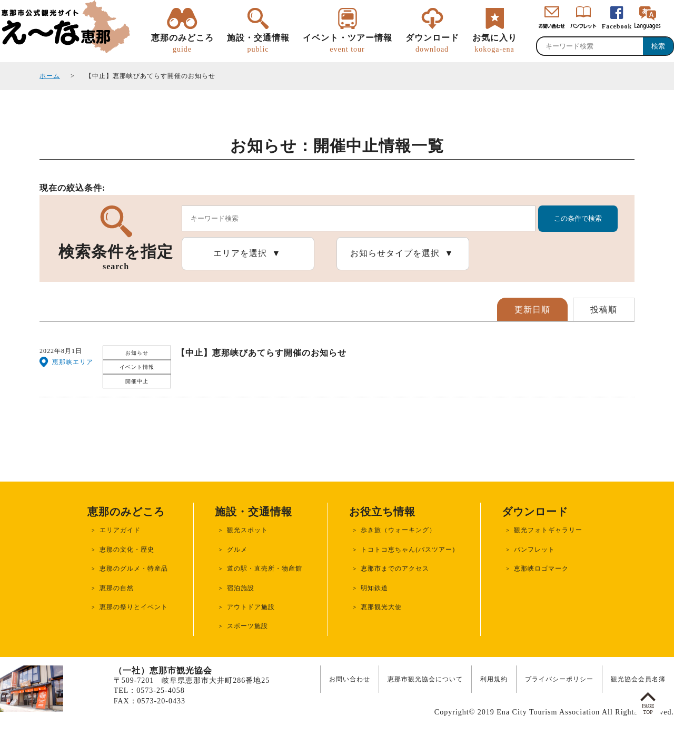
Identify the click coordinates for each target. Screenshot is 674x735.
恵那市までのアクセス (395, 568)
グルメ (237, 549)
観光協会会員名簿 (638, 679)
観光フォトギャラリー (548, 530)
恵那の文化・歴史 (127, 549)
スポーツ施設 (247, 626)
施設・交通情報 (258, 43)
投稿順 (603, 309)
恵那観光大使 (381, 607)
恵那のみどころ (182, 43)
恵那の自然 (117, 588)
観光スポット (247, 530)
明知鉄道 (374, 588)
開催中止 (136, 381)
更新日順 (532, 309)
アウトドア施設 (251, 607)
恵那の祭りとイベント (134, 607)
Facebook (617, 26)
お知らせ (136, 353)
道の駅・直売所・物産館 (264, 568)
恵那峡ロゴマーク (541, 568)
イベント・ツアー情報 (347, 43)
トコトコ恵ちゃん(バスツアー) (408, 549)
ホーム (49, 76)
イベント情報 (137, 367)
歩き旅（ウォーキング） (398, 530)
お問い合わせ (349, 679)
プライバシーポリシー (559, 679)
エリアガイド (120, 530)
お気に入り (494, 43)
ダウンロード (432, 43)
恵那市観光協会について (425, 679)
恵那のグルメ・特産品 (134, 568)
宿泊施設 (240, 588)
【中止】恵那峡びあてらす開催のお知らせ (261, 352)
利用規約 (494, 679)
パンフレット (534, 549)
